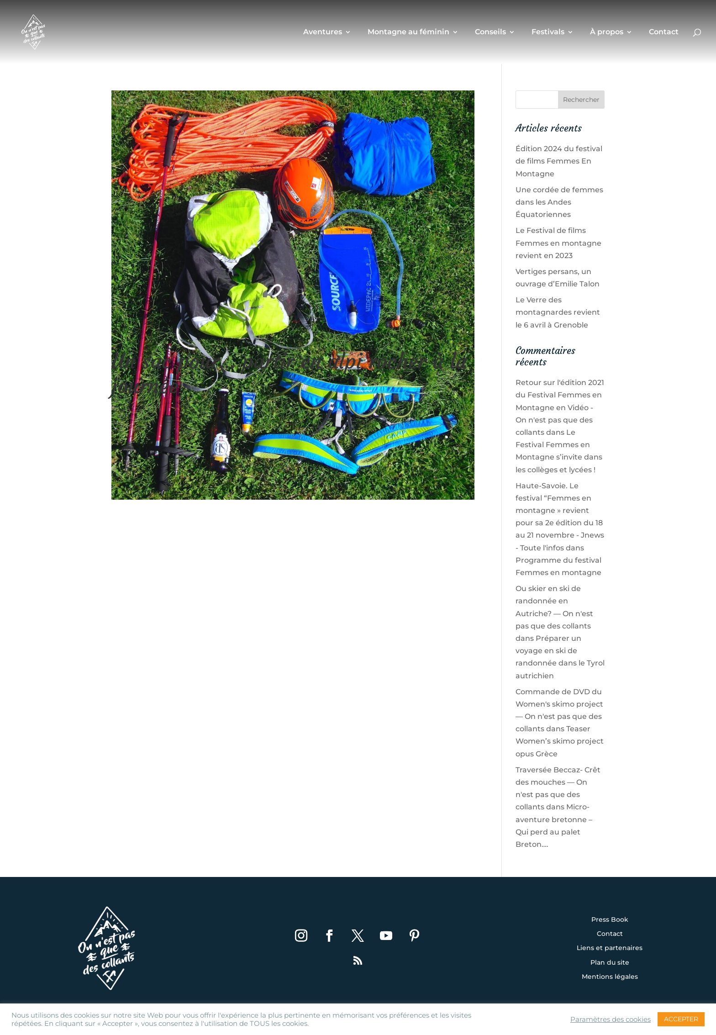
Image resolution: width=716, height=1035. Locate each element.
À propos (606, 32)
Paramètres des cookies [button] (610, 1019)
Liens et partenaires (609, 948)
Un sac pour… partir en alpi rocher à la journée (289, 374)
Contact (664, 32)
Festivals (548, 32)
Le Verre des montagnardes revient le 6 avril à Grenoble (558, 312)
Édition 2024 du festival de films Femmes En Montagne (559, 161)
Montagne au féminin (408, 32)
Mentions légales (610, 977)
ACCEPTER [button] (681, 1019)
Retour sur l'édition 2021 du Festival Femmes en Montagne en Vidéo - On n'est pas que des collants (560, 407)
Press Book (609, 920)
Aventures (322, 32)
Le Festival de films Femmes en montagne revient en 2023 (558, 242)
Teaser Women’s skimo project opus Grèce (560, 741)
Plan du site (609, 962)
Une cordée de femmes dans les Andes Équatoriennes (559, 202)
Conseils (490, 32)
